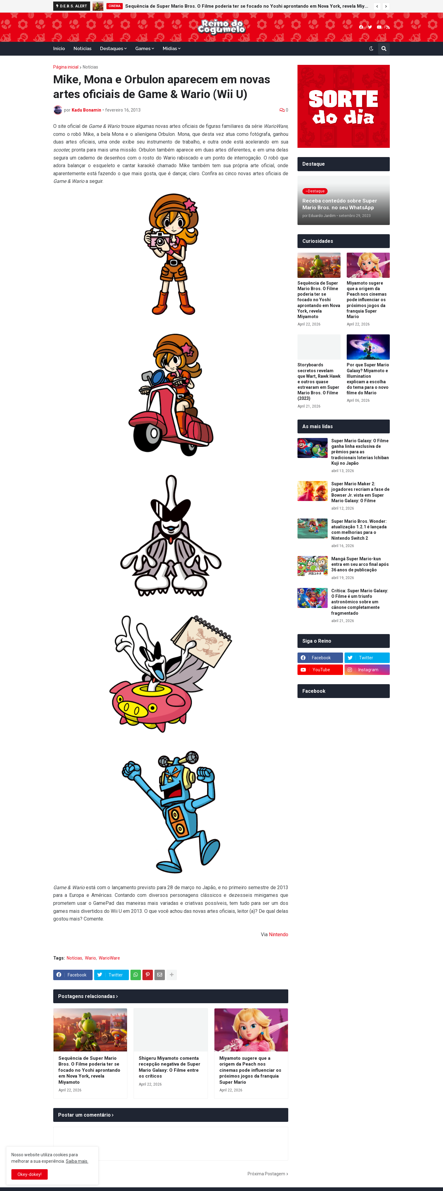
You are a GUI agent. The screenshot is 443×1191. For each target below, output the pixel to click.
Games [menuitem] (142, 48)
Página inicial (65, 67)
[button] (377, 6)
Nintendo (278, 934)
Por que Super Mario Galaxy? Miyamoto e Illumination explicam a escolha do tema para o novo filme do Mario (368, 378)
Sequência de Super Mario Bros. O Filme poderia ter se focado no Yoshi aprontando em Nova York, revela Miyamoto (247, 6)
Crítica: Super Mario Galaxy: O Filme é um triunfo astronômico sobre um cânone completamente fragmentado (359, 602)
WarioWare (109, 958)
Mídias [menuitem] (170, 48)
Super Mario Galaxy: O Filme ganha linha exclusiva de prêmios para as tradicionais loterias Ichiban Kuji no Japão (360, 452)
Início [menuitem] (59, 48)
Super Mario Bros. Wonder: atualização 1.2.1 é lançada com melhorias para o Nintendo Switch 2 (359, 530)
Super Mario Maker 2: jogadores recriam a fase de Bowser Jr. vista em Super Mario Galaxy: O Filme (360, 492)
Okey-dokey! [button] (30, 1174)
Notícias (90, 67)
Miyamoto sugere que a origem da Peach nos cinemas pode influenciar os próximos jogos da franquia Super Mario (250, 1070)
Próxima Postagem (266, 1173)
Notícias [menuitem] (82, 48)
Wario (90, 958)
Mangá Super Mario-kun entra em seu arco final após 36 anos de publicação (360, 564)
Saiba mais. (77, 1161)
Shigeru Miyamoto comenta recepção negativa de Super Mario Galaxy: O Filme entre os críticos (169, 1067)
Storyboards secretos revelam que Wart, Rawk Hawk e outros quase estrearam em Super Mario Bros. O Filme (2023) (319, 381)
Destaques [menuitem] (111, 48)
